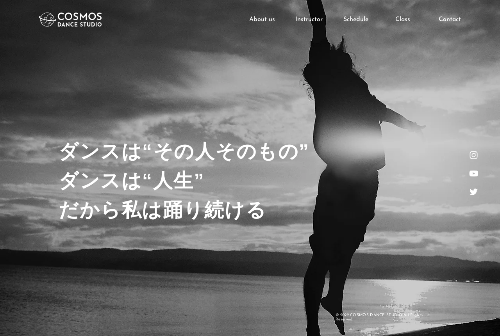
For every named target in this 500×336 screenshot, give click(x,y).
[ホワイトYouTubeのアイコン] (473, 173)
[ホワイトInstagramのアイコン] (473, 155)
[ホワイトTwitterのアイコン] (473, 192)
